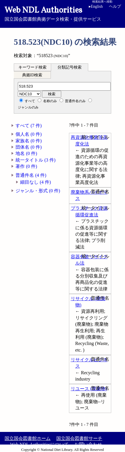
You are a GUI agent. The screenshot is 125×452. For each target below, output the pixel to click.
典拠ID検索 (32, 75)
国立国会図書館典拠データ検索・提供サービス (62, 13)
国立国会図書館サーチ (79, 438)
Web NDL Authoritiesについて (39, 444)
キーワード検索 (32, 67)
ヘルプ (115, 6)
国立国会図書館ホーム (28, 438)
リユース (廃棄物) (89, 388)
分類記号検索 (69, 67)
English (97, 6)
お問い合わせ (88, 444)
